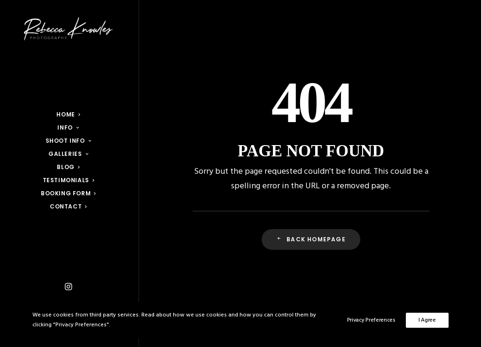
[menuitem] (69, 287)
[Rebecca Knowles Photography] (68, 28)
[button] (69, 287)
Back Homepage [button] (311, 239)
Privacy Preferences (371, 320)
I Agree (427, 320)
